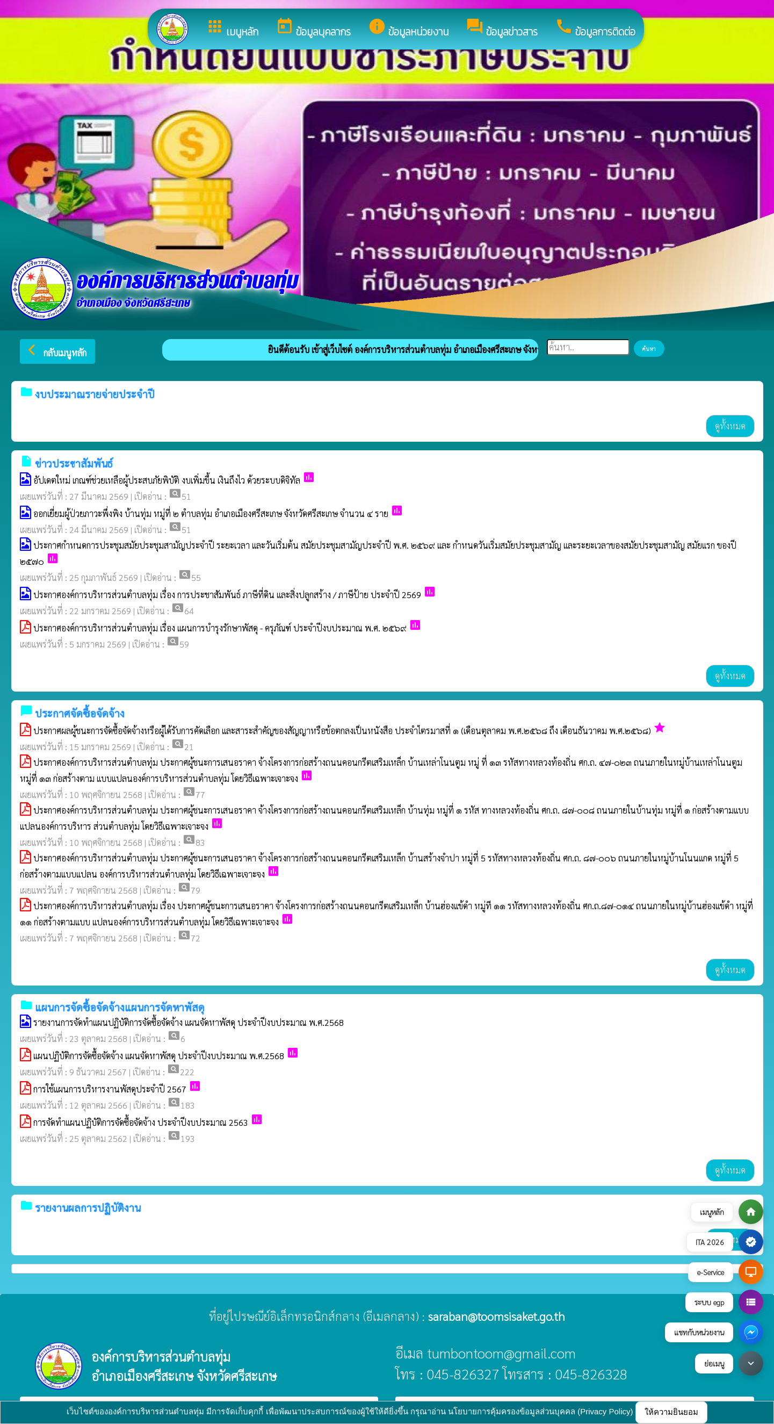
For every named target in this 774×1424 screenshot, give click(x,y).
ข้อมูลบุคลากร (313, 28)
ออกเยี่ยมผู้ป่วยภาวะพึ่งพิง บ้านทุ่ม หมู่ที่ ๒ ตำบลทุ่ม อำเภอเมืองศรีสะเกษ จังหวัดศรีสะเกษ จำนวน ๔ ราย (210, 513)
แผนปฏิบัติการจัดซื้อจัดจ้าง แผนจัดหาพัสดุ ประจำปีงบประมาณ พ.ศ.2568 (158, 1055)
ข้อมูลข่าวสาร (502, 28)
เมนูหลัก (232, 28)
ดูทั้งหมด (730, 425)
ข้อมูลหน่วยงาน (408, 28)
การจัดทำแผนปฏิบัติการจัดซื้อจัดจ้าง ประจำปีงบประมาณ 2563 (140, 1122)
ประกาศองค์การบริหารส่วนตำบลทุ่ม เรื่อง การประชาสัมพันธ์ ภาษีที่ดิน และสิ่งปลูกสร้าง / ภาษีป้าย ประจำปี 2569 (227, 594)
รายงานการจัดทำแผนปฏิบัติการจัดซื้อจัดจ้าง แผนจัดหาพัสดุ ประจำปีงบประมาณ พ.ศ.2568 (188, 1022)
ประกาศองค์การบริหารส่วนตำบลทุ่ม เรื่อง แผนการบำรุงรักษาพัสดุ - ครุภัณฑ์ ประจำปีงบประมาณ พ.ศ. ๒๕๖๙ (220, 628)
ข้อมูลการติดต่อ (595, 28)
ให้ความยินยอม (671, 1411)
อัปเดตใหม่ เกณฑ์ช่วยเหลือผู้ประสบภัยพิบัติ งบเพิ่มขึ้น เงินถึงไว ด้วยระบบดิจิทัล (166, 480)
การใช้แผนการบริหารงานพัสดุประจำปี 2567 (109, 1089)
